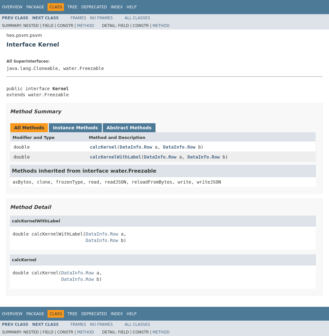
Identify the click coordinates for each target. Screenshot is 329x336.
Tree (72, 7)
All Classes (137, 18)
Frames (78, 18)
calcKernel (103, 147)
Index (117, 7)
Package (35, 7)
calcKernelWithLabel (115, 156)
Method (85, 25)
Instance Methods (75, 127)
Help (132, 7)
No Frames (101, 18)
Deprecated (94, 7)
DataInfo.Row (136, 147)
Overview (12, 7)
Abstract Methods (129, 127)
